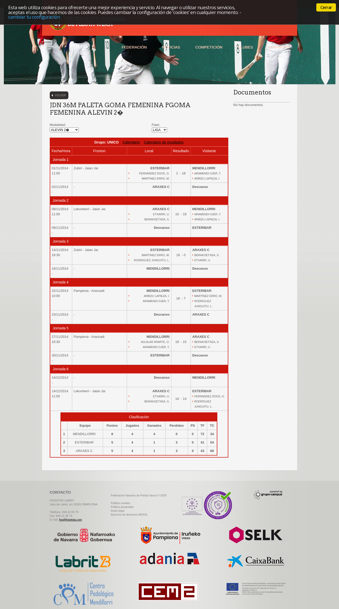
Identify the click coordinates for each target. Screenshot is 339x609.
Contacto (279, 47)
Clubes (245, 47)
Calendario (131, 142)
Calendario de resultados (164, 142)
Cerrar (326, 7)
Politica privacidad (122, 506)
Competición (208, 47)
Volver (60, 95)
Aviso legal (117, 510)
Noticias (171, 47)
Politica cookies (120, 503)
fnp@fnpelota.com (70, 519)
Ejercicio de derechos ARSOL (129, 514)
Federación (134, 47)
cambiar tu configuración (34, 17)
